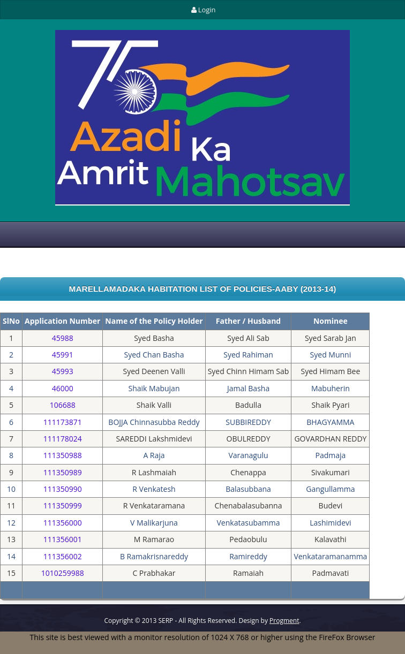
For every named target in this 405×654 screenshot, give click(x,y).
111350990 (62, 489)
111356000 (62, 523)
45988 (62, 338)
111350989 (62, 472)
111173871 (62, 422)
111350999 (62, 505)
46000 (62, 388)
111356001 (62, 539)
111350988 (62, 455)
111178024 (62, 439)
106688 (63, 405)
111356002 (62, 556)
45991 (62, 354)
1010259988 (62, 573)
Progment (284, 620)
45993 (62, 371)
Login (202, 9)
